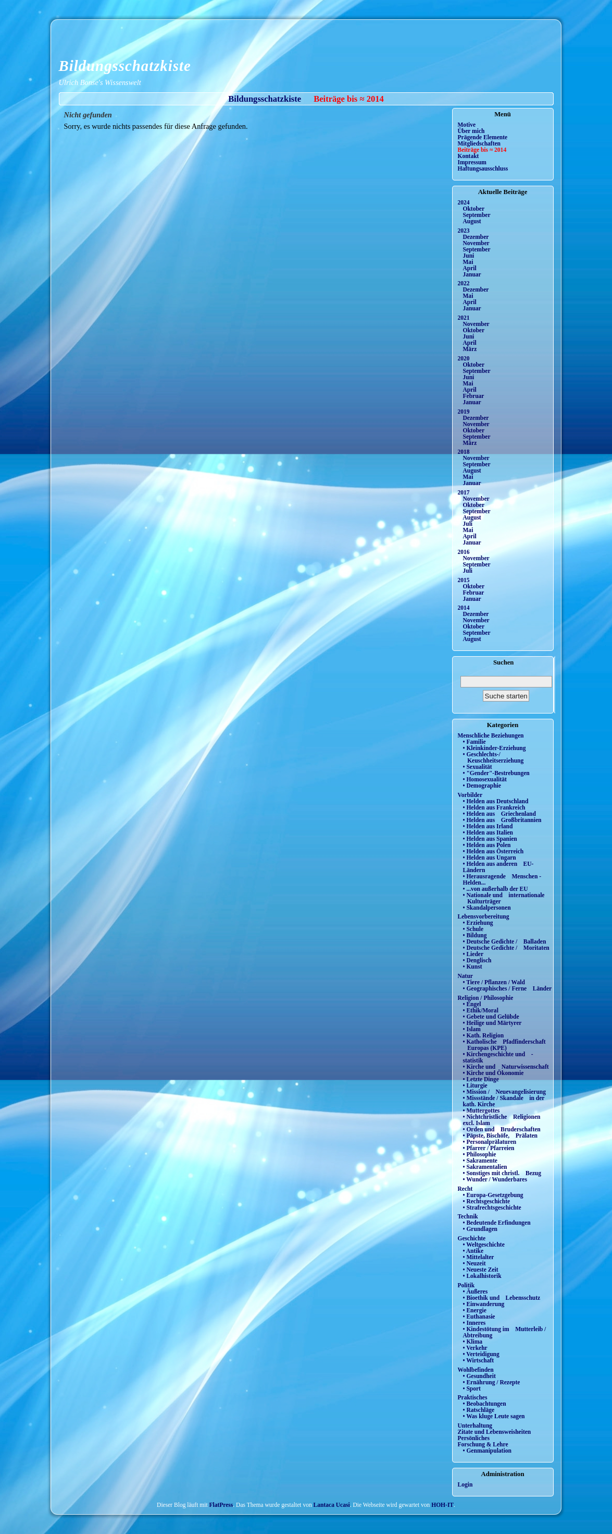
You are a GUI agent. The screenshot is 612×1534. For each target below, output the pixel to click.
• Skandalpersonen (487, 907)
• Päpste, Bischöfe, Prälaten (500, 1135)
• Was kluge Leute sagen (494, 1416)
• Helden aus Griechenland (499, 814)
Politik (466, 1285)
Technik (468, 1216)
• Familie (474, 742)
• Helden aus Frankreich (494, 807)
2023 (464, 230)
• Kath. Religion (483, 1035)
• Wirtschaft (478, 1360)
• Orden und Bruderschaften (502, 1129)
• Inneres (474, 1323)
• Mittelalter (478, 1257)
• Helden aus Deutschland (496, 801)
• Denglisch (477, 960)
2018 (464, 452)
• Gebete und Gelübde (491, 1016)
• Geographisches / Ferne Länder (507, 988)
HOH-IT (442, 1505)
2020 (464, 358)
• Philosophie (479, 1154)
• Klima (473, 1341)
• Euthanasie (479, 1316)
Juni (468, 255)
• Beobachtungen (484, 1403)
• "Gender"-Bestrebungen (496, 773)
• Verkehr (475, 1348)
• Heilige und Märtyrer (492, 1023)
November (476, 243)
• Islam (472, 1029)
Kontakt (468, 156)
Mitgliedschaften (479, 143)
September (477, 215)
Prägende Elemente (483, 137)
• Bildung (475, 935)
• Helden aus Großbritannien (502, 820)
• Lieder (473, 954)
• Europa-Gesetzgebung (493, 1195)
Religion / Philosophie (486, 998)
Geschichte (472, 1238)
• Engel (472, 1004)
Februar (473, 396)
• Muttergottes (481, 1110)
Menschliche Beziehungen (491, 735)
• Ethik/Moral (480, 1010)
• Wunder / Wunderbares (495, 1179)
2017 (464, 492)
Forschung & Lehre (483, 1444)
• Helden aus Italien (488, 832)
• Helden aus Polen (487, 845)
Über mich (471, 131)
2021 (464, 318)
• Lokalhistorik (482, 1276)
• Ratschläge (479, 1410)
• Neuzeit (474, 1263)
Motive (467, 125)
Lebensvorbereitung (483, 916)
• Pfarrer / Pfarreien (489, 1148)
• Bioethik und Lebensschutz (502, 1298)
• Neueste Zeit (480, 1269)
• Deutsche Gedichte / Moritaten (506, 948)
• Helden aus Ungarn (489, 857)
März (470, 349)
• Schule (473, 929)
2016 (464, 552)
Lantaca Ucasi (332, 1505)
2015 (464, 580)
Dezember (476, 237)
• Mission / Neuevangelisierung (504, 1092)
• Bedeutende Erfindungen (497, 1222)
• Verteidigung (481, 1354)
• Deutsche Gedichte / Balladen (504, 941)
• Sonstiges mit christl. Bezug (502, 1173)
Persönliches (474, 1438)
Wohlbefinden (476, 1370)
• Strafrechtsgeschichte (492, 1207)
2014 (464, 608)
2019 (464, 411)
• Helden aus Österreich (493, 851)
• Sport (472, 1388)
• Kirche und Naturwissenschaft (506, 1067)
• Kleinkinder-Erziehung (494, 748)
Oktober (474, 209)
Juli (468, 524)
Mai (468, 262)
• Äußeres (475, 1291)
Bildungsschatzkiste (125, 65)
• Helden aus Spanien (490, 839)
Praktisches (473, 1397)
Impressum (472, 162)
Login (465, 1484)
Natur (465, 976)
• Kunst (472, 966)
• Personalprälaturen (490, 1142)
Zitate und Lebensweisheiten (494, 1432)
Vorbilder (470, 795)
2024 (464, 202)
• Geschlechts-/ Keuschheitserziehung (493, 757)
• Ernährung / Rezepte (491, 1382)
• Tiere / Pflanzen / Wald (494, 982)
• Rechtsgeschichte (486, 1201)
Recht (465, 1189)
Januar (472, 274)
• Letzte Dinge (481, 1079)
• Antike (473, 1251)
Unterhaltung (475, 1425)
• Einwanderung (484, 1304)
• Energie (474, 1310)
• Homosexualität (485, 779)
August (472, 221)
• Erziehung (478, 923)
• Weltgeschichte (484, 1244)
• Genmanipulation (487, 1450)
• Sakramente (480, 1160)
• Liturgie (475, 1085)
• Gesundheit (479, 1376)
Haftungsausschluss (483, 168)
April (470, 268)
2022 (464, 283)
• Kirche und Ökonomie (493, 1073)
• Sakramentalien (485, 1167)
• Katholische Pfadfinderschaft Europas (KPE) (504, 1044)
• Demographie (482, 785)
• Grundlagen (480, 1229)
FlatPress (221, 1505)
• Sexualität (477, 767)
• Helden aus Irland (488, 826)
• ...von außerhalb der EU (495, 889)
